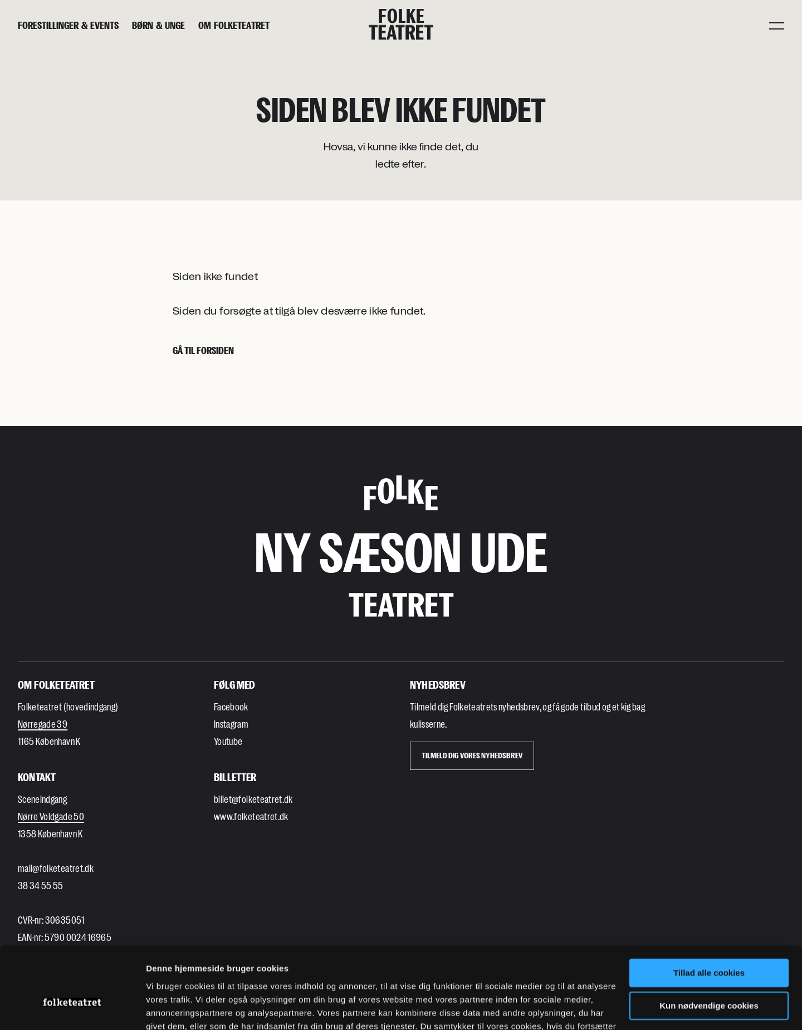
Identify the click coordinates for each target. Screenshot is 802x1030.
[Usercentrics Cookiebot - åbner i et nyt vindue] (72, 1008)
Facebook (231, 706)
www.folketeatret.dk (251, 816)
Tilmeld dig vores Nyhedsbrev (472, 755)
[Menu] (776, 25)
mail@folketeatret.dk (56, 868)
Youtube (228, 741)
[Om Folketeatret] (234, 25)
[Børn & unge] (158, 25)
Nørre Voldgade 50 (51, 816)
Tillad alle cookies (709, 911)
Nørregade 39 (42, 724)
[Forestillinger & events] (68, 25)
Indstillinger (170, 1008)
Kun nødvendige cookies (709, 943)
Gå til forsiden (203, 350)
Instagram (231, 724)
